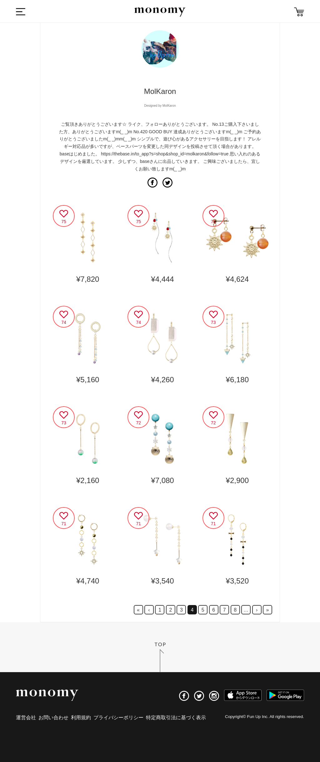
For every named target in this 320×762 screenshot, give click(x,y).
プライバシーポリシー (118, 717)
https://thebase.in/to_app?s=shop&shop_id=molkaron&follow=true (164, 153)
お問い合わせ (53, 717)
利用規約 (81, 717)
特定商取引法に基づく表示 (176, 717)
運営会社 (26, 717)
